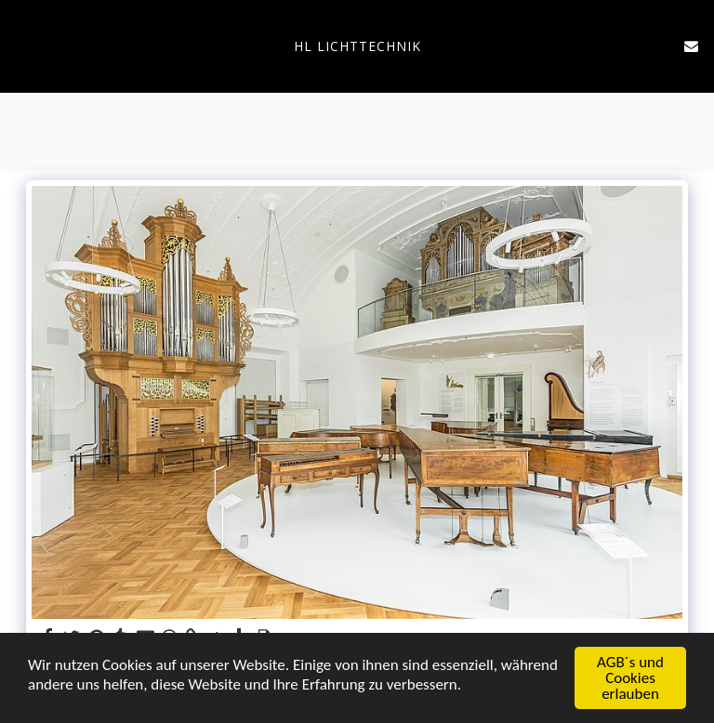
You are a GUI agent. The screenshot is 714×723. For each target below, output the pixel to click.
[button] (20, 45)
